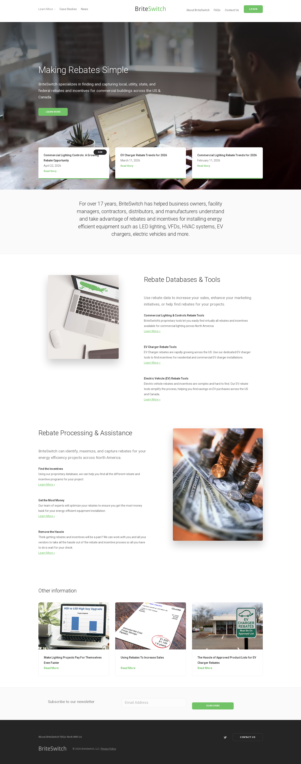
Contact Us (232, 10)
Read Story (50, 172)
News (84, 9)
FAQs (217, 10)
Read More (51, 669)
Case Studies (68, 9)
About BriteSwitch (198, 10)
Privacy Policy (108, 747)
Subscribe (213, 703)
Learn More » (152, 332)
